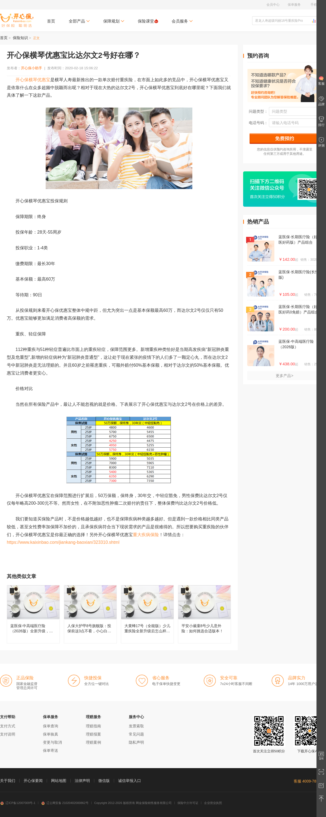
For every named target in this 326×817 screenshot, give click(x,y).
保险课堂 (148, 21)
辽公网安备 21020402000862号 (65, 803)
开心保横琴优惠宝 (32, 79)
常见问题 (136, 734)
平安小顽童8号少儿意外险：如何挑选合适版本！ (204, 614)
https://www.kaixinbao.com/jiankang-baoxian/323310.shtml (63, 542)
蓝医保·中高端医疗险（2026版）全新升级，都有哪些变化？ (33, 614)
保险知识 (20, 38)
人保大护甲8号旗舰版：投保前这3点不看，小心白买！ (90, 614)
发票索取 (136, 726)
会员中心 (273, 5)
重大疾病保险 (146, 534)
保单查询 (50, 726)
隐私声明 (136, 742)
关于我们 (7, 780)
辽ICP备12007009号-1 (17, 803)
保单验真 (50, 734)
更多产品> (284, 375)
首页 (51, 21)
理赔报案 (93, 734)
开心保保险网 (16, 20)
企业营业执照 (213, 803)
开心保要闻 (33, 780)
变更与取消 (52, 742)
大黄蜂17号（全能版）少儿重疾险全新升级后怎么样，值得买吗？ (147, 614)
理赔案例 (93, 742)
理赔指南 (93, 726)
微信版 (104, 780)
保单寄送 (50, 750)
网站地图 (58, 780)
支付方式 (7, 726)
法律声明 (82, 780)
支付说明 (7, 734)
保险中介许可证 (187, 803)
